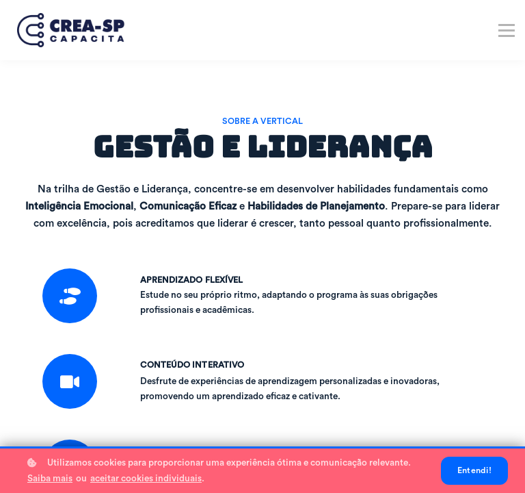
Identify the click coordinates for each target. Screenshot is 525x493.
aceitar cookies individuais (146, 478)
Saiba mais (49, 478)
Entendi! (474, 470)
